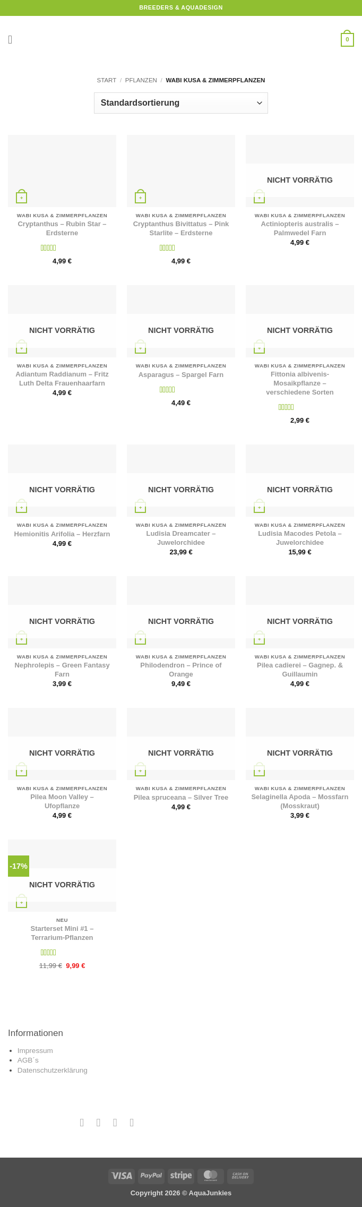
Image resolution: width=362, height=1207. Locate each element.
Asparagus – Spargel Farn (181, 375)
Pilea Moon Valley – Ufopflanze (62, 801)
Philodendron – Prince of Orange (180, 669)
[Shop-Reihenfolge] (181, 103)
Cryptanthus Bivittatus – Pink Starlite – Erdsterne (181, 228)
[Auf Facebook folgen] (82, 1122)
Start (107, 80)
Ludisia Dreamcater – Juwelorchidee (181, 537)
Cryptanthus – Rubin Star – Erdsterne (62, 228)
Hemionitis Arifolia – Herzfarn (62, 534)
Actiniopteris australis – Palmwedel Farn (300, 228)
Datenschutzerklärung (53, 1070)
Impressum (35, 1051)
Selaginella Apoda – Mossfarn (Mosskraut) (299, 801)
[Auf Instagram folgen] (98, 1122)
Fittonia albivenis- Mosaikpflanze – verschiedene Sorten (299, 383)
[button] (14, 40)
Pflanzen (141, 80)
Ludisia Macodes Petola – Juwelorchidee (300, 537)
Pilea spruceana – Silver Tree (181, 797)
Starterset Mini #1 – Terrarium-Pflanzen (62, 932)
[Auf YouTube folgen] (131, 1122)
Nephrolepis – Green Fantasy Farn (61, 669)
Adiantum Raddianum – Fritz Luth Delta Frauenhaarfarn (62, 378)
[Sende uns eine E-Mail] (114, 1122)
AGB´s (28, 1060)
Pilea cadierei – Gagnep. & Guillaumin (300, 669)
